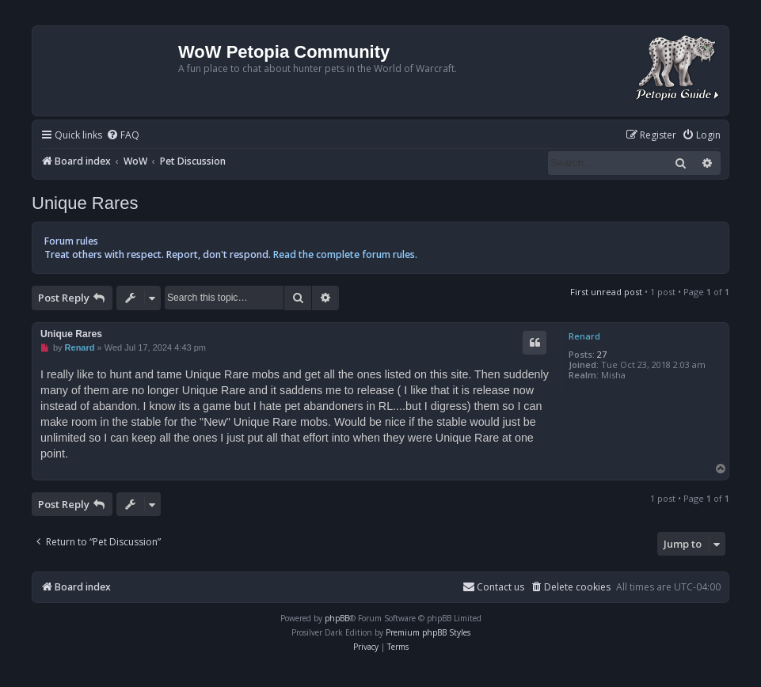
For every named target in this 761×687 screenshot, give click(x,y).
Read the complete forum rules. (345, 254)
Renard (584, 336)
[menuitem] (122, 135)
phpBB (337, 618)
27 (602, 354)
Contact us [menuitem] (493, 587)
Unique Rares (85, 203)
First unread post (606, 292)
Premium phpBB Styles (428, 632)
